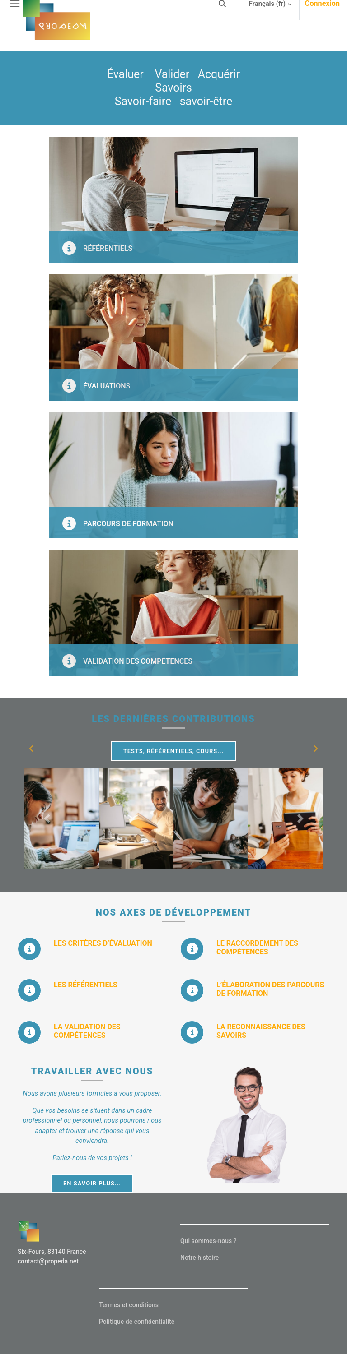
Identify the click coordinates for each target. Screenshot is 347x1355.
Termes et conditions (129, 1305)
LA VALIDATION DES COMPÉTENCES (87, 1031)
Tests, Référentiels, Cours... (173, 751)
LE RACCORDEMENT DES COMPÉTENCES (257, 947)
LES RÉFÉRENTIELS (85, 984)
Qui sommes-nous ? (208, 1240)
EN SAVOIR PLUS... (92, 1183)
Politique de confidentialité (136, 1321)
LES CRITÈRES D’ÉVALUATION (103, 943)
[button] (31, 748)
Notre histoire (199, 1257)
